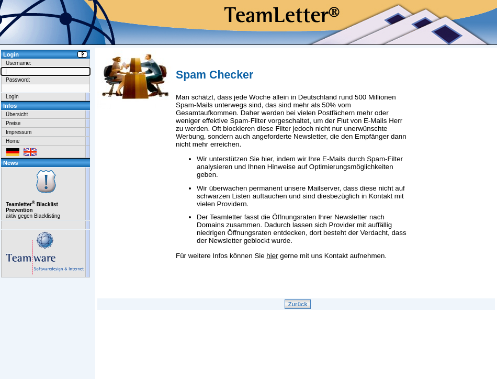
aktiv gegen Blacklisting (45, 194)
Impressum (18, 132)
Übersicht (17, 114)
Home (13, 141)
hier (272, 256)
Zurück (298, 304)
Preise (13, 123)
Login (12, 96)
